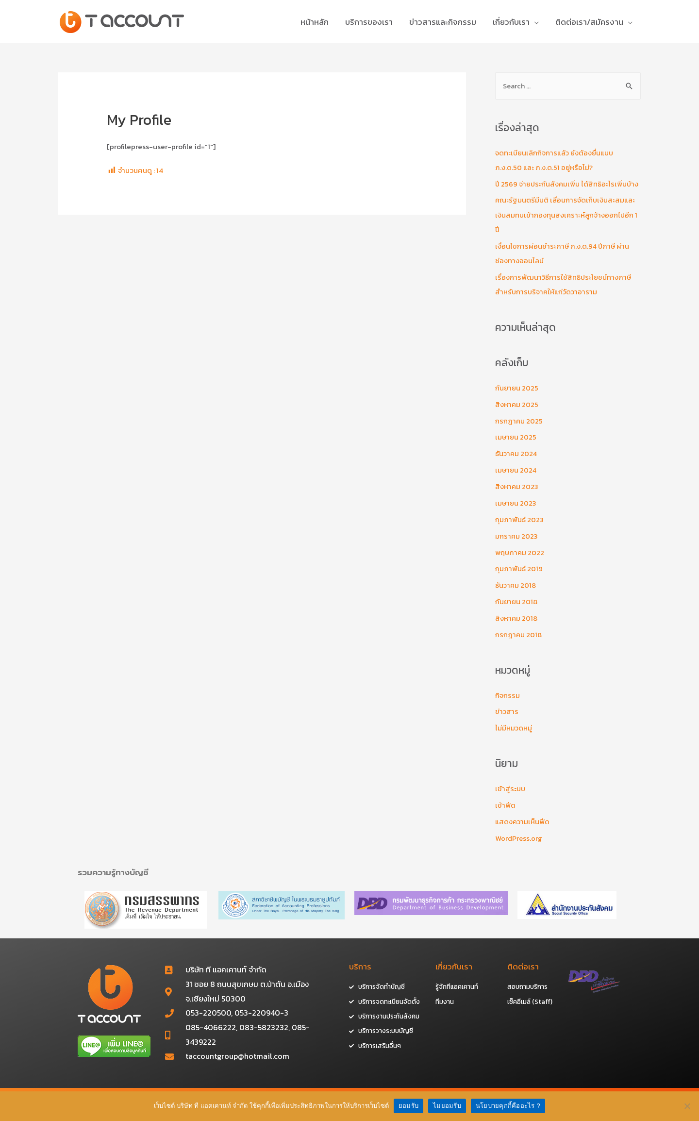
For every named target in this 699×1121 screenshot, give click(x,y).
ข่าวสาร (507, 720)
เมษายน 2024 (516, 479)
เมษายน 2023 (516, 512)
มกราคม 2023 (516, 545)
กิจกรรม (507, 704)
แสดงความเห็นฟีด (522, 830)
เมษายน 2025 (516, 447)
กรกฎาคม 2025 (519, 430)
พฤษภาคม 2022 (520, 561)
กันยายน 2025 (517, 398)
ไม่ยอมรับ (447, 1105)
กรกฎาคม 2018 (518, 643)
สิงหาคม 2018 (516, 627)
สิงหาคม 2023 (517, 496)
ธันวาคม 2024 (516, 463)
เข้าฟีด (505, 813)
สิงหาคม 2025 (517, 414)
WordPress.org (519, 846)
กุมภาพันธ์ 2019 (519, 578)
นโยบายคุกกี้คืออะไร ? (508, 1105)
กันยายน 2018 (516, 610)
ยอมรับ (408, 1105)
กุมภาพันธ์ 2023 (519, 529)
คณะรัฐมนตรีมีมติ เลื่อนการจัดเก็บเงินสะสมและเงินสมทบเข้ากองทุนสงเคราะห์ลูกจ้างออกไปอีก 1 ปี (567, 225)
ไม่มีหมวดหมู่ (514, 737)
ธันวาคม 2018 (516, 594)
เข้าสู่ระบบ (510, 797)
